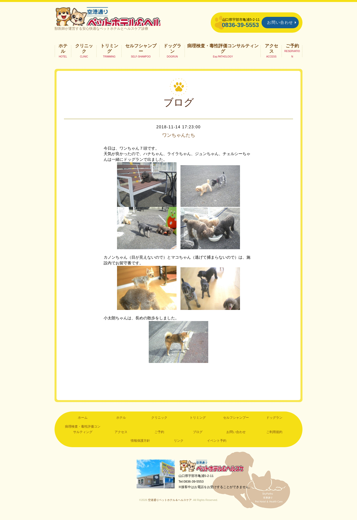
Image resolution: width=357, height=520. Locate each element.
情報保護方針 (140, 446)
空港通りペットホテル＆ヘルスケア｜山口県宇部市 (120, 18)
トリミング (109, 53)
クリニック (84, 53)
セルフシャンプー (140, 53)
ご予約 (292, 50)
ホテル (63, 53)
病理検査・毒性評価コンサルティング (223, 53)
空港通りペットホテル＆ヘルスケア (213, 471)
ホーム (83, 423)
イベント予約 (216, 446)
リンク (178, 446)
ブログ (198, 437)
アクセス (271, 53)
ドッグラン (172, 53)
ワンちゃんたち (178, 140)
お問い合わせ (280, 22)
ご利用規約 (274, 437)
